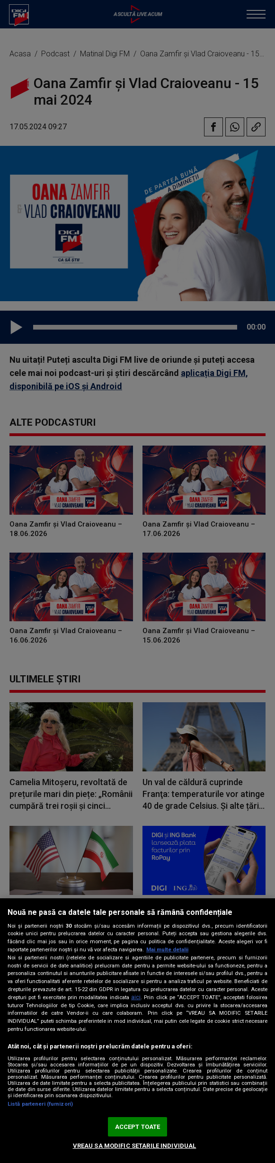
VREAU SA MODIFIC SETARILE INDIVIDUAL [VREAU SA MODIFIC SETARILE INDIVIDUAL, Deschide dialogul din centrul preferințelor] (134, 1145)
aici (136, 997)
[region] (137, 1030)
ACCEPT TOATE (137, 1126)
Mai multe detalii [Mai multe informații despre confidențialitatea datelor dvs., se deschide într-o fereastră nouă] (167, 950)
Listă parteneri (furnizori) (40, 1104)
